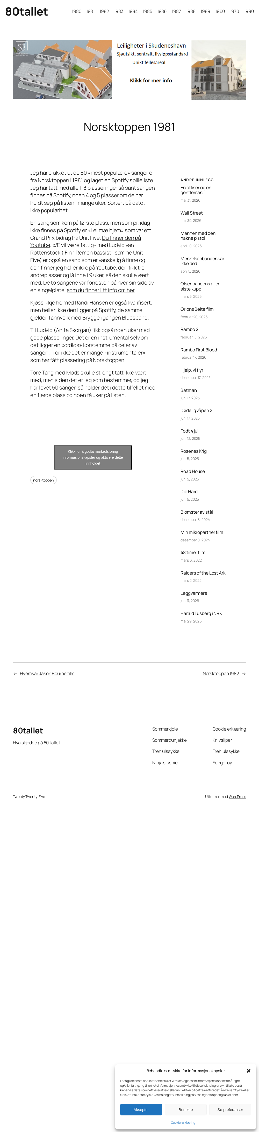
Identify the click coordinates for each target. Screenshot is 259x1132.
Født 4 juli (190, 430)
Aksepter (141, 1109)
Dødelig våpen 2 (196, 410)
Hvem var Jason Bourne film (47, 673)
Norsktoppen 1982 (221, 673)
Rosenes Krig (194, 451)
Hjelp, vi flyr (192, 369)
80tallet (26, 11)
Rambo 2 (189, 329)
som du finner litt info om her (101, 290)
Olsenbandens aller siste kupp (200, 286)
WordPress (237, 796)
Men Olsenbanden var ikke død (202, 261)
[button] (248, 1070)
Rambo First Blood (199, 349)
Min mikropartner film (202, 532)
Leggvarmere (194, 593)
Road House (193, 471)
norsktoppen (43, 480)
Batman (189, 390)
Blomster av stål (197, 512)
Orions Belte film (197, 309)
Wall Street (192, 212)
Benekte (185, 1109)
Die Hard (189, 491)
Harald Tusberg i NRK (201, 613)
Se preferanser (230, 1109)
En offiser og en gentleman (196, 190)
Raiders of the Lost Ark (203, 572)
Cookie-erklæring (183, 1122)
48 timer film (193, 552)
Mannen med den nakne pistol (198, 236)
